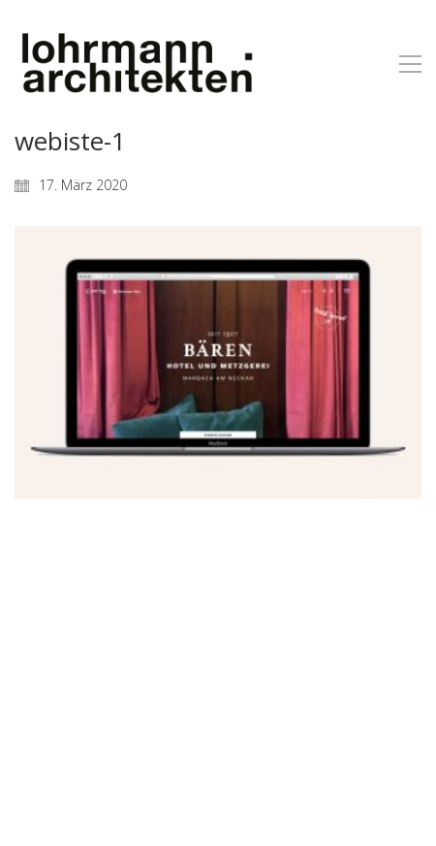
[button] (410, 64)
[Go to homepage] (136, 63)
